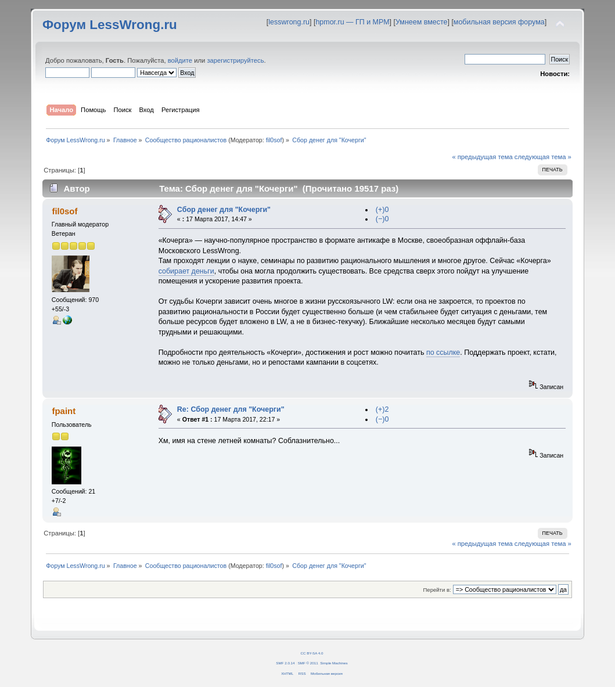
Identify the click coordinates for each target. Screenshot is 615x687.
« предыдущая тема (482, 156)
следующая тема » (543, 156)
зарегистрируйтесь (235, 60)
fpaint (63, 411)
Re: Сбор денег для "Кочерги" (231, 409)
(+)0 (382, 210)
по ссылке (443, 352)
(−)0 (382, 219)
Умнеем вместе (421, 22)
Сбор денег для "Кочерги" (224, 210)
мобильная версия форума (499, 22)
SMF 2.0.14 (285, 663)
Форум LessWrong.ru (109, 24)
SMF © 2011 (308, 663)
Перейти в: (437, 590)
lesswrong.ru (289, 22)
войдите (180, 60)
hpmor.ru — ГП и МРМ (352, 22)
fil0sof (274, 139)
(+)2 (382, 409)
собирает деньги (186, 271)
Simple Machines (333, 663)
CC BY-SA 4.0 (312, 653)
